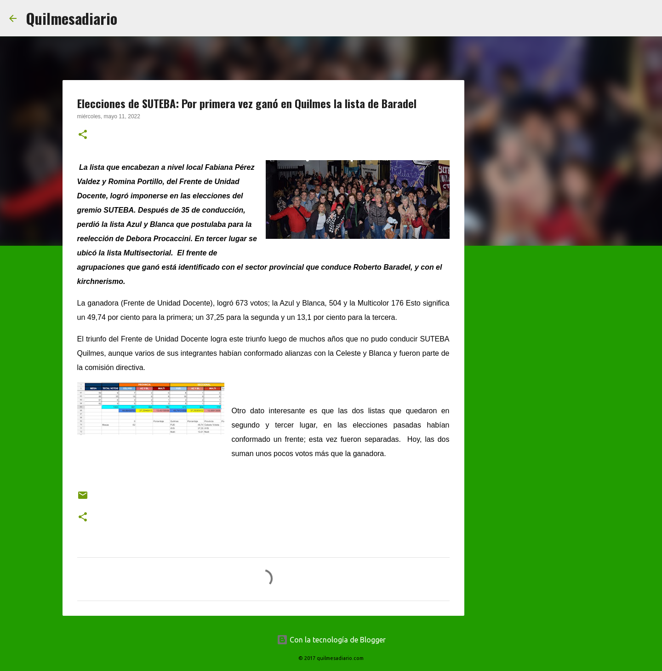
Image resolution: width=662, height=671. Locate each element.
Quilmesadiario (71, 18)
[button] (82, 135)
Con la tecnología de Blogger (331, 640)
